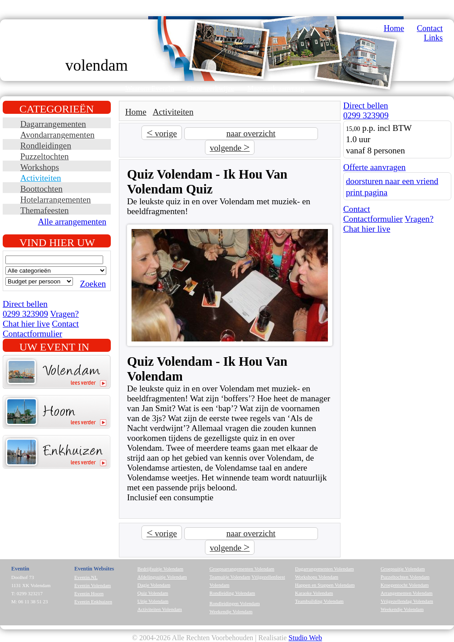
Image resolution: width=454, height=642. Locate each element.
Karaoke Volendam (314, 593)
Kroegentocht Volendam (405, 585)
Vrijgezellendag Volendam (407, 601)
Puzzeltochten (44, 156)
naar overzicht (250, 133)
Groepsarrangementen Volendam (241, 568)
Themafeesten (44, 210)
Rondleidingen (45, 145)
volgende (230, 147)
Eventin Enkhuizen (93, 601)
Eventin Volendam (92, 585)
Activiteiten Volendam (159, 609)
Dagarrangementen (53, 124)
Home (394, 28)
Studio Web (305, 638)
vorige (161, 133)
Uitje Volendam (152, 601)
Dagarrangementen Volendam (324, 568)
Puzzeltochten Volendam (405, 576)
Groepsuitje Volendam (403, 568)
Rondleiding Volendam (232, 593)
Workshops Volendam (316, 576)
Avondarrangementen (57, 134)
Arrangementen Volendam (406, 593)
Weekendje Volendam (231, 611)
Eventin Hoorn (89, 593)
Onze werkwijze (210, 88)
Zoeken (93, 283)
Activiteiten (40, 178)
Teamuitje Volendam (229, 576)
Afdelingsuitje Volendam (162, 576)
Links (433, 37)
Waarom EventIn (149, 88)
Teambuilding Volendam (319, 601)
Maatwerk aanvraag (275, 88)
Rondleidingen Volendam (234, 603)
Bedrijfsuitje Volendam (160, 568)
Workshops (39, 167)
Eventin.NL (86, 577)
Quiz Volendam (152, 593)
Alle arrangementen (72, 221)
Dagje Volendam (153, 585)
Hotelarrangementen (55, 199)
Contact (430, 28)
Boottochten (41, 188)
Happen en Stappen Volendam (324, 585)
